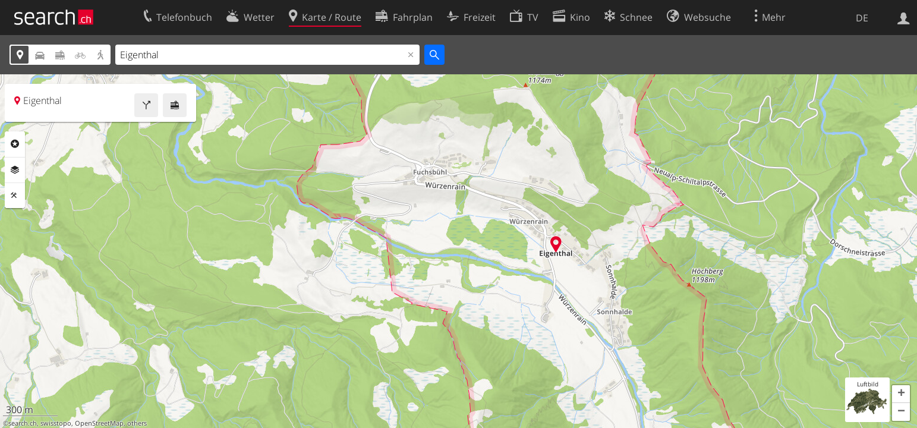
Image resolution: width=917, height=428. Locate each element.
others (137, 423)
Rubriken (15, 143)
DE (862, 17)
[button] (901, 394)
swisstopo (55, 423)
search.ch (22, 423)
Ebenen (15, 170)
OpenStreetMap (99, 423)
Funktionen (15, 195)
